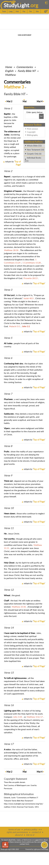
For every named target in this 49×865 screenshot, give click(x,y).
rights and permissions (17, 832)
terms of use (14, 829)
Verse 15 (9, 672)
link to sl (30, 834)
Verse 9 (8, 475)
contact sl (36, 832)
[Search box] (31, 116)
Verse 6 (8, 358)
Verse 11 (9, 528)
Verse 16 (9, 705)
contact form (24, 844)
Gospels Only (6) (34, 154)
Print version (32, 129)
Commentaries (24, 66)
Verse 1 (8, 108)
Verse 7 (8, 393)
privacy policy (30, 829)
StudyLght (16, 5)
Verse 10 (9, 508)
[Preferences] (46, 11)
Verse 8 (8, 446)
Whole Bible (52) (34, 145)
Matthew (10, 74)
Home (8, 66)
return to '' (34, 283)
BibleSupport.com (23, 785)
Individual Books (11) (33, 159)
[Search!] (41, 116)
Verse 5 (8, 337)
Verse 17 (9, 744)
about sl (18, 834)
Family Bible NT (27, 70)
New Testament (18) (35, 150)
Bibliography (32, 135)
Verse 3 (8, 289)
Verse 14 (9, 627)
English (9, 70)
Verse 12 (9, 589)
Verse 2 (8, 171)
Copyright (31, 132)
